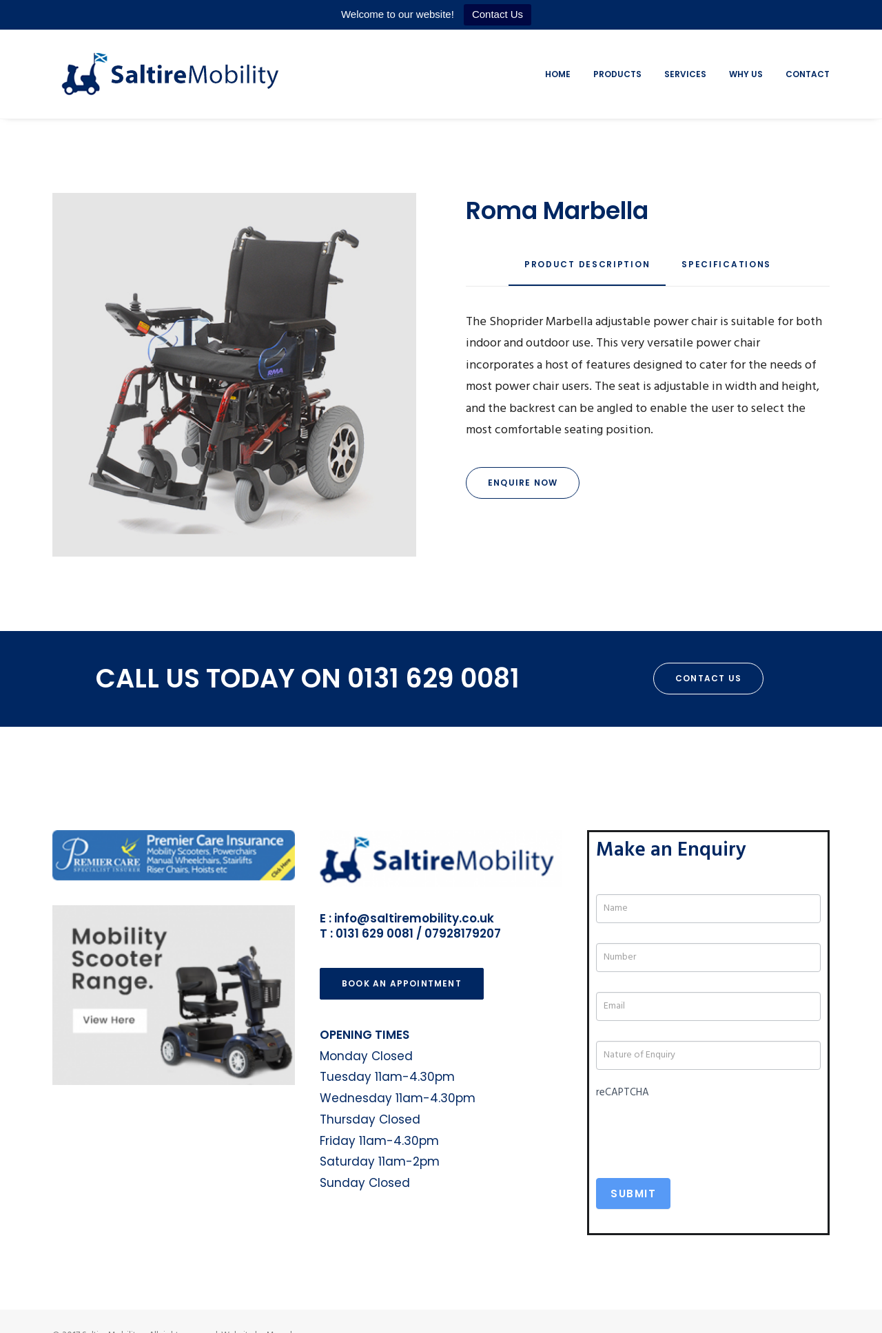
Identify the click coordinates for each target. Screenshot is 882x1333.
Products (617, 74)
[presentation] (701, 1130)
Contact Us (497, 14)
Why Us (746, 74)
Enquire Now (522, 482)
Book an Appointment (402, 983)
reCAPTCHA (622, 1092)
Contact (808, 74)
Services (685, 74)
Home (558, 74)
